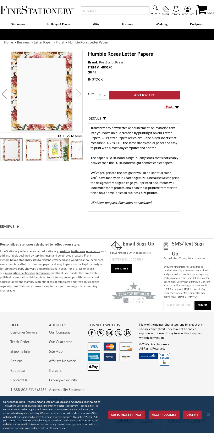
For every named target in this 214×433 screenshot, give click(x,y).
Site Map (55, 351)
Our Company (60, 332)
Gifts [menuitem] (96, 24)
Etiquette (17, 370)
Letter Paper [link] (43, 42)
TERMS (180, 296)
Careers (55, 370)
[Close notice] (208, 414)
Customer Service (24, 332)
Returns (16, 361)
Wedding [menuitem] (162, 24)
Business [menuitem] (127, 24)
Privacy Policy (57, 427)
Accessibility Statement (67, 389)
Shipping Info (20, 351)
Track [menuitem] (176, 14)
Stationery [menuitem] (18, 24)
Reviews (7, 226)
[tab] (134, 118)
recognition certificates (20, 273)
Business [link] (23, 42)
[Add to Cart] (144, 95)
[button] (4, 94)
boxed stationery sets (24, 260)
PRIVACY (192, 296)
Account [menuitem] (187, 14)
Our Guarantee (60, 342)
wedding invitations (72, 251)
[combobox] (115, 10)
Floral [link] (60, 42)
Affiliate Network (62, 361)
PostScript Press (111, 62)
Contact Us (18, 380)
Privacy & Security (63, 380)
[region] (107, 414)
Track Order (19, 342)
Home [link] (8, 42)
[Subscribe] (121, 268)
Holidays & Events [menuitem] (59, 24)
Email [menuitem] (165, 14)
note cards (93, 251)
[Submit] (202, 305)
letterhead (43, 273)
